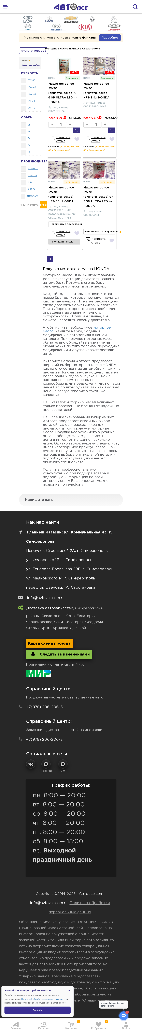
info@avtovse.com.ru (46, 598)
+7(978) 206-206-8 (44, 739)
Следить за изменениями (59, 654)
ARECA (32, 189)
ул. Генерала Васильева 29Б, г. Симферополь (69, 569)
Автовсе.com (91, 893)
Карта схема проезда (49, 643)
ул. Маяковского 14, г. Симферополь (60, 578)
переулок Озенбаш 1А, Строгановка (60, 587)
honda (26, 61)
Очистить (31, 205)
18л (29, 152)
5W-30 (31, 101)
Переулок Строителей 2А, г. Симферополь (67, 550)
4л (29, 131)
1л (29, 124)
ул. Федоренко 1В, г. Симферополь (59, 560)
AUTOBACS (33, 196)
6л (29, 145)
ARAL (31, 182)
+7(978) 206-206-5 (44, 707)
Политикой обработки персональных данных (44, 999)
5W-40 (31, 108)
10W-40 (32, 87)
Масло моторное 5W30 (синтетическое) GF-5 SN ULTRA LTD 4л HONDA (99, 196)
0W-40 (31, 80)
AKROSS (32, 176)
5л (29, 138)
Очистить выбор (31, 65)
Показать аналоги (64, 242)
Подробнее (109, 37)
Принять (37, 1010)
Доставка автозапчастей (49, 608)
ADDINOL (33, 169)
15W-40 (32, 94)
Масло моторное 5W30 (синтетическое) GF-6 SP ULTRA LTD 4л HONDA (64, 93)
